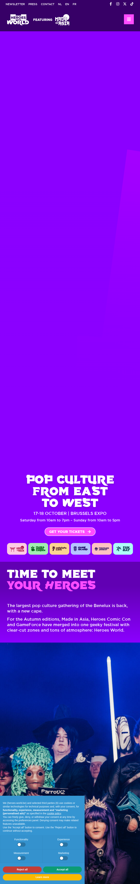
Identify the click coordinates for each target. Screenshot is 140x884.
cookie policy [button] (54, 813)
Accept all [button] (62, 869)
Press (32, 4)
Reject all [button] (22, 869)
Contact (47, 4)
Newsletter (15, 4)
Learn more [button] (42, 877)
